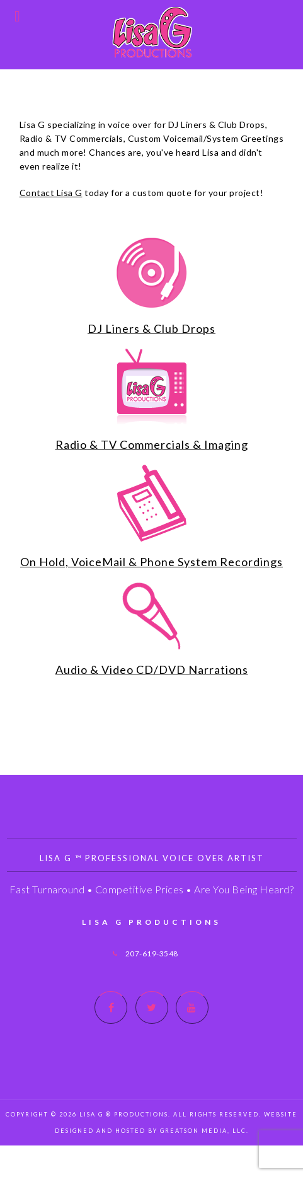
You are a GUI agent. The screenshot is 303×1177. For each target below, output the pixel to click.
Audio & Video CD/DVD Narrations (151, 669)
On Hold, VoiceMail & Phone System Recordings (151, 562)
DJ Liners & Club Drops (151, 328)
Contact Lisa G (51, 192)
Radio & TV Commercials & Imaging (151, 444)
